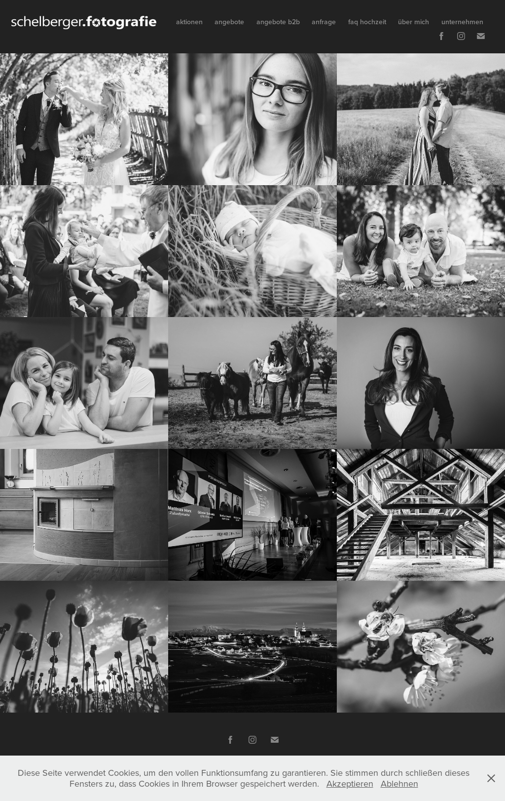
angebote (229, 22)
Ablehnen (399, 783)
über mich (413, 22)
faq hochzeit (367, 22)
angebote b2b (278, 22)
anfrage (324, 22)
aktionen (189, 22)
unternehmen (462, 22)
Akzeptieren (349, 783)
